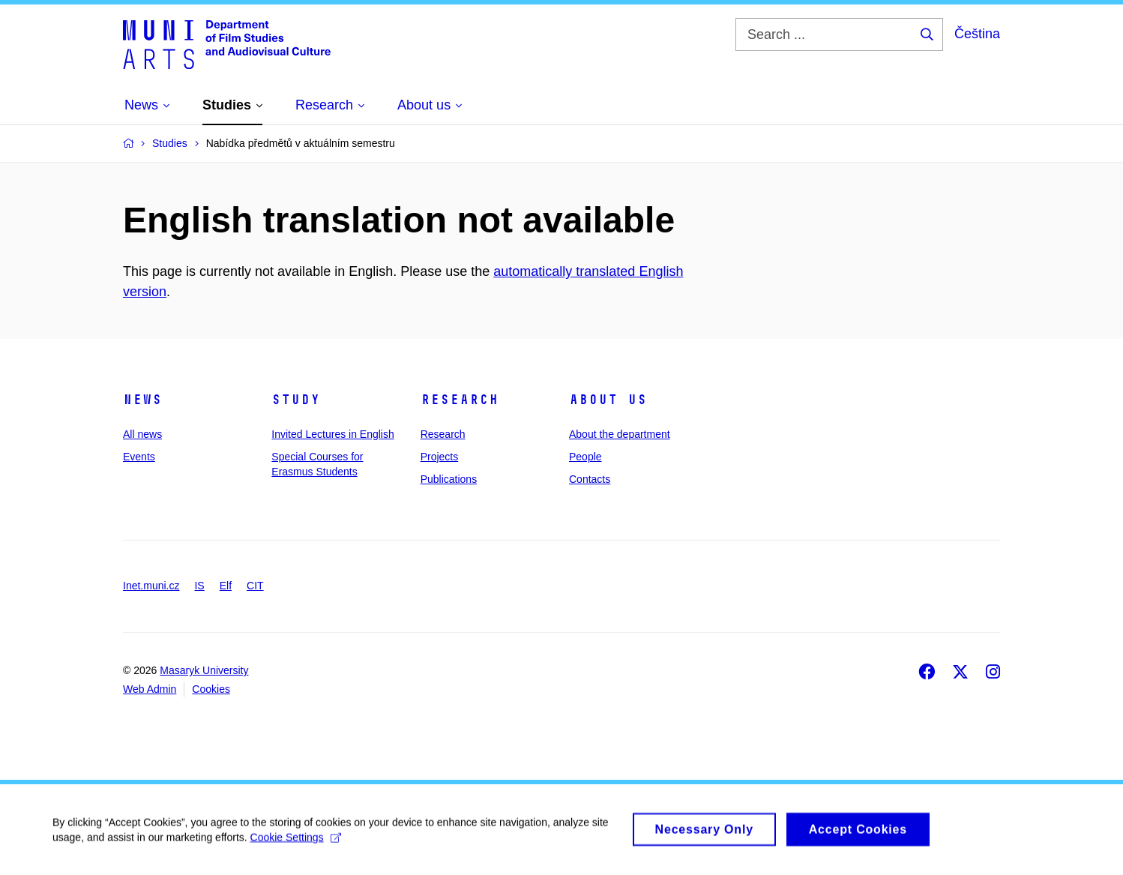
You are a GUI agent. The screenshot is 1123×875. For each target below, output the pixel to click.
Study (295, 399)
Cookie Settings (295, 844)
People (585, 457)
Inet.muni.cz (151, 586)
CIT (255, 586)
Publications (449, 479)
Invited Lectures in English (332, 434)
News (142, 399)
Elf (226, 586)
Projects (440, 457)
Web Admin (149, 689)
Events (139, 457)
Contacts (589, 479)
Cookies (211, 689)
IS (199, 586)
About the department (619, 434)
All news (142, 434)
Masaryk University (204, 670)
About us (608, 399)
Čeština (977, 33)
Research (460, 399)
